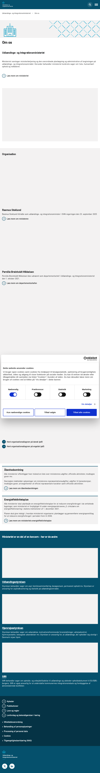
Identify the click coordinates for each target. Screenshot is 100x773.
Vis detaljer (87, 404)
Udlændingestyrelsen (13, 582)
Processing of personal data (16, 731)
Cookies (7, 736)
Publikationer (12, 706)
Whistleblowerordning (13, 722)
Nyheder (10, 701)
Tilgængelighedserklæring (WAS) (18, 740)
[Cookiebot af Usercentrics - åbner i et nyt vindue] (85, 359)
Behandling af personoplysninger (18, 726)
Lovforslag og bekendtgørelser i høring (23, 715)
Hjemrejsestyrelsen (12, 628)
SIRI (4, 676)
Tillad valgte (50, 412)
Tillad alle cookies (81, 412)
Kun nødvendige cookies (18, 412)
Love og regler (13, 711)
